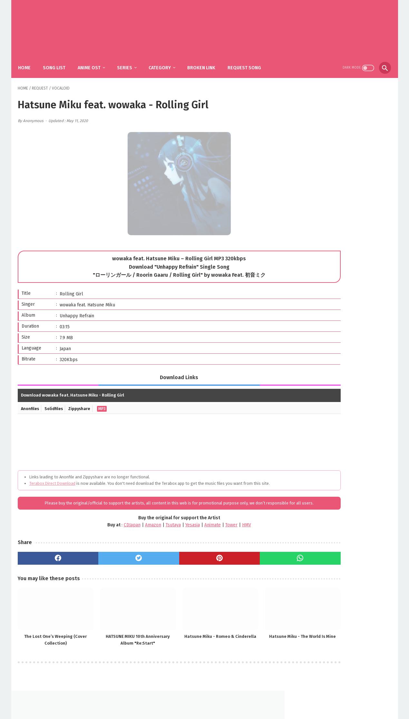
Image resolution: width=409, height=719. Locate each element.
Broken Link (206, 61)
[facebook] (49, 565)
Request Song (249, 61)
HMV (212, 532)
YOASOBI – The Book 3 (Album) (351, 264)
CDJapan (97, 532)
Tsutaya (138, 532)
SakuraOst (209, 709)
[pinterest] (176, 565)
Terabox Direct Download (52, 477)
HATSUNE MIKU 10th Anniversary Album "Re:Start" (112, 639)
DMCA (212, 698)
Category (164, 61)
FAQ (195, 698)
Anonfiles (31, 402)
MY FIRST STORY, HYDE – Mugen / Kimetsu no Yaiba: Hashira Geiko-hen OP (346, 330)
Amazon (119, 532)
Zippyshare (82, 402)
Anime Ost (94, 61)
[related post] (47, 611)
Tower (197, 532)
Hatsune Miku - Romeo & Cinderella (177, 638)
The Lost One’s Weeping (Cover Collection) (47, 638)
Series (129, 61)
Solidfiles (55, 402)
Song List (59, 61)
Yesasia (158, 532)
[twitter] (113, 565)
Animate (178, 532)
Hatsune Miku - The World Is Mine (241, 638)
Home (29, 61)
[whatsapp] (240, 565)
